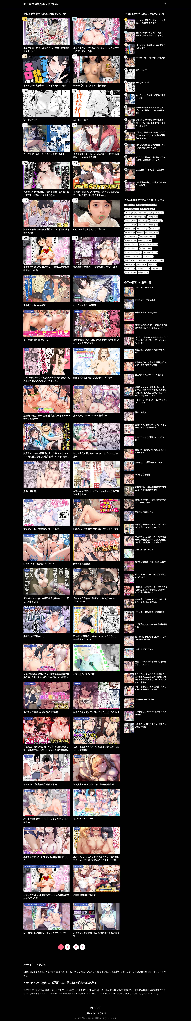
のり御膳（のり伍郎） (81, 718)
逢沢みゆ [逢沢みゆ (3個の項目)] (157, 268)
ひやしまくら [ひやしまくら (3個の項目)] (145, 241)
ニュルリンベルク (30, 646)
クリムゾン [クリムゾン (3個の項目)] (146, 248)
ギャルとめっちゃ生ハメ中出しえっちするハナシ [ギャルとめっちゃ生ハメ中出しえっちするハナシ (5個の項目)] (144, 213)
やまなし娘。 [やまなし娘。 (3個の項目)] (132, 248)
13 (76, 947)
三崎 (26, 349)
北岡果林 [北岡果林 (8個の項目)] (130, 205)
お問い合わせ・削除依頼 (95, 1013)
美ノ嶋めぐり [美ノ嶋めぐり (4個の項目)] (152, 233)
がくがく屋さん (79, 608)
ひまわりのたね (30, 277)
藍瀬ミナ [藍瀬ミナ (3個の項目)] (130, 268)
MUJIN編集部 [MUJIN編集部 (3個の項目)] (132, 236)
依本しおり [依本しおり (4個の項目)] (143, 229)
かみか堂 (77, 791)
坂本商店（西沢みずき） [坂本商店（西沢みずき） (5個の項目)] (136, 217)
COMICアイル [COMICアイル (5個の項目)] (132, 209)
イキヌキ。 (28, 756)
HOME (95, 1007)
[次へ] (82, 947)
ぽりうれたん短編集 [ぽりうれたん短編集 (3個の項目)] (149, 244)
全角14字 (77, 570)
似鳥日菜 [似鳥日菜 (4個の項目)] (130, 229)
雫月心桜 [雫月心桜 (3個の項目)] (143, 272)
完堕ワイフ (28, 718)
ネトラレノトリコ (80, 277)
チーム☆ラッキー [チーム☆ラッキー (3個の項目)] (133, 256)
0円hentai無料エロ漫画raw (41, 3)
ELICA (27, 570)
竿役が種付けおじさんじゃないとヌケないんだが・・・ (42, 866)
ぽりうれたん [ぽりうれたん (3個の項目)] (132, 244)
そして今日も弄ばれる (81, 425)
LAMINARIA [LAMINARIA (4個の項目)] (156, 221)
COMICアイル (29, 535)
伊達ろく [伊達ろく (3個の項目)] (148, 256)
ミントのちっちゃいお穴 (82, 646)
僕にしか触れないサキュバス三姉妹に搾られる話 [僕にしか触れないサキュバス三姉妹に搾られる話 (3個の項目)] (144, 260)
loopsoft (77, 756)
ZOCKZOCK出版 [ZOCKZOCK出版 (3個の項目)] (148, 236)
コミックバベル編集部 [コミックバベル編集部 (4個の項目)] (148, 225)
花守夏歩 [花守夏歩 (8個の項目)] (152, 205)
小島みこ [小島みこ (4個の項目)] (155, 229)
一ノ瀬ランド (79, 387)
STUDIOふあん (29, 608)
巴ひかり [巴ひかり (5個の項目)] (153, 217)
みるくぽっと (29, 311)
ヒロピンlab (78, 866)
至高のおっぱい (79, 535)
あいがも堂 (78, 311)
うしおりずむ (29, 463)
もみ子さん (28, 501)
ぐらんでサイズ (30, 683)
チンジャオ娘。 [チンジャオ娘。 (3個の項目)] (151, 252)
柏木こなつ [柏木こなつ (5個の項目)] (131, 221)
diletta (77, 501)
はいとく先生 (79, 349)
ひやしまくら (29, 791)
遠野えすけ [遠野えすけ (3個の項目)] (131, 272)
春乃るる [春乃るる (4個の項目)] (130, 233)
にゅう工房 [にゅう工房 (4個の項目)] (131, 225)
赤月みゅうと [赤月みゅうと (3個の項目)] (144, 268)
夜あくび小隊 (29, 425)
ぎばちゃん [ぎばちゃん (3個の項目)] (131, 241)
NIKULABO (28, 387)
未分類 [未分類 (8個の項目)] (141, 205)
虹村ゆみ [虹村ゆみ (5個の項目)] (143, 221)
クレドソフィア (30, 829)
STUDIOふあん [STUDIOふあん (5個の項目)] (148, 209)
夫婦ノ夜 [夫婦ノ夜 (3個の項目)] (142, 264)
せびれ (77, 829)
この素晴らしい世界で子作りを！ (35, 904)
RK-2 (76, 463)
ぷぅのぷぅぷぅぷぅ (81, 904)
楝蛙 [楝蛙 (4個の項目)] (140, 233)
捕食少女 (77, 683)
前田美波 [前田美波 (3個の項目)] (130, 264)
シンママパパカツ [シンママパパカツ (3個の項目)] (133, 252)
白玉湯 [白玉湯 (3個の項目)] (153, 264)
